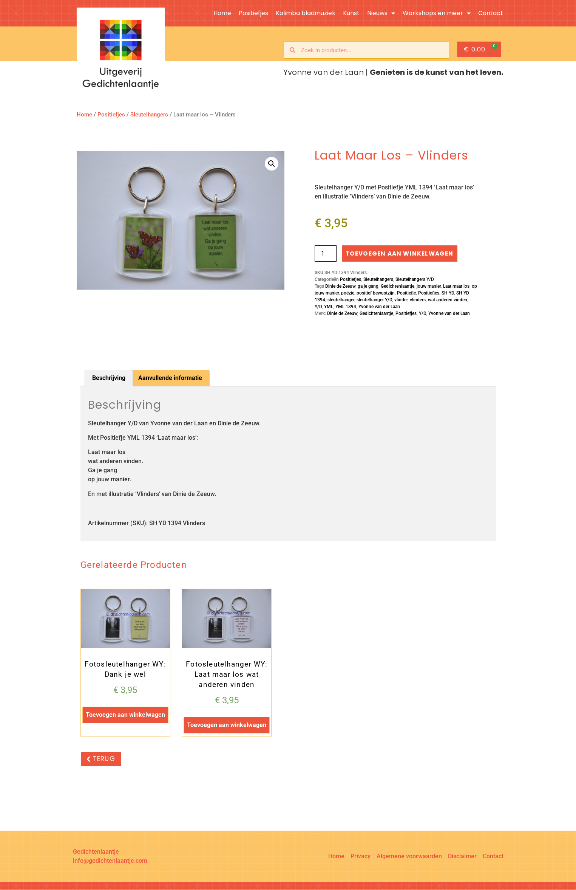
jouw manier (429, 286)
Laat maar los (456, 286)
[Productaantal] (326, 253)
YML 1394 (345, 307)
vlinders (418, 300)
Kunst (351, 13)
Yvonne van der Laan (379, 307)
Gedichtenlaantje (397, 286)
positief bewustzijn (376, 293)
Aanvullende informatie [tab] (170, 377)
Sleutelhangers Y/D (414, 279)
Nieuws (381, 13)
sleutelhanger (340, 300)
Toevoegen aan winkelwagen (402, 253)
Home (222, 13)
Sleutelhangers (149, 114)
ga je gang (368, 286)
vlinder (401, 300)
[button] (271, 164)
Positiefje (406, 293)
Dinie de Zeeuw (340, 286)
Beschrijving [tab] (108, 377)
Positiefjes (253, 13)
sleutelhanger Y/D (374, 300)
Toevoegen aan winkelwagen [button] (125, 715)
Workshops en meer (437, 13)
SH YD (448, 293)
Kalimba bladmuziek (305, 13)
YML (328, 307)
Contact (490, 13)
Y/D (318, 307)
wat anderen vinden (447, 300)
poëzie (347, 293)
